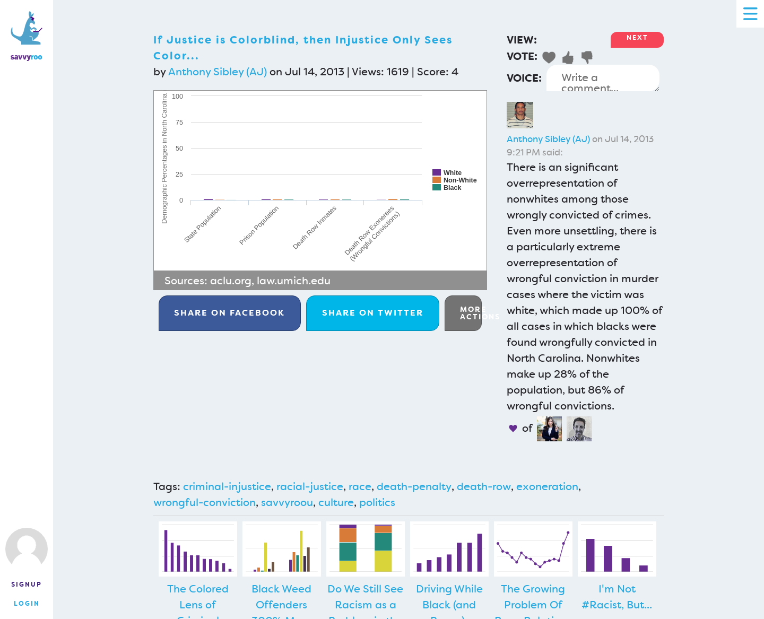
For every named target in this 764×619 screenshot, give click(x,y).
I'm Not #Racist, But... (616, 597)
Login (27, 603)
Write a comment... (602, 78)
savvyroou (287, 502)
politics (377, 502)
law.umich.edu (294, 280)
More (471, 312)
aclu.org (230, 280)
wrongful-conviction (204, 502)
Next (637, 37)
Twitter (372, 312)
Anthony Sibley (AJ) (217, 72)
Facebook (229, 312)
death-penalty (414, 486)
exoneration (547, 486)
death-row (484, 486)
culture (336, 502)
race (360, 486)
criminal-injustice (227, 486)
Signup (26, 584)
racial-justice (309, 486)
